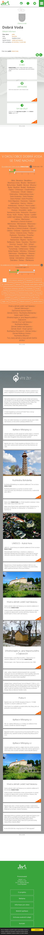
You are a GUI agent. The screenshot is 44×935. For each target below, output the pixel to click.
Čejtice (11, 189)
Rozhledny (29, 289)
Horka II (21, 205)
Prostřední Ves (16, 237)
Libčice (17, 219)
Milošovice (13, 226)
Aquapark (29, 280)
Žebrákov (13, 260)
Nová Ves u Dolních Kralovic (17, 228)
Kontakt (22, 923)
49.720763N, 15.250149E (19, 42)
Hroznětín (22, 210)
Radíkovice (28, 237)
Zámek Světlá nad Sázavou (21, 326)
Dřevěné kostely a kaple (26, 293)
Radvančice (14, 240)
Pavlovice (13, 235)
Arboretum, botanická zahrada (14, 289)
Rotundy (38, 293)
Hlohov (30, 203)
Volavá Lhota (14, 256)
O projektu (22, 892)
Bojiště (19, 185)
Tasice (16, 246)
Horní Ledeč (30, 205)
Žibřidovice (30, 260)
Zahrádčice (20, 258)
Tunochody (13, 249)
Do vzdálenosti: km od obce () (20, 265)
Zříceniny (12, 293)
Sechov (30, 240)
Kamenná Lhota (13, 212)
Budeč (23, 187)
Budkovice (31, 187)
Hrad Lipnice (27, 329)
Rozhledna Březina (21, 336)
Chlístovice (19, 189)
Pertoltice (21, 235)
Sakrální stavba (37, 301)
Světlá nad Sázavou (17, 40)
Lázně (15, 297)
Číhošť (23, 192)
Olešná (9, 230)
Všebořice (30, 256)
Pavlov (30, 233)
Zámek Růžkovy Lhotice (21, 333)
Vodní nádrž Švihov (21, 315)
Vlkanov (31, 253)
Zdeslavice (30, 258)
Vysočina (14, 36)
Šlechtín (33, 242)
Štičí (25, 244)
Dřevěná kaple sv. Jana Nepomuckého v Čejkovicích (22, 318)
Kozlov (20, 214)
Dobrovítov (14, 194)
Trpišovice (32, 246)
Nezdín (31, 226)
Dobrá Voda (12, 27)
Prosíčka (30, 235)
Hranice (14, 210)
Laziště (33, 214)
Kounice (33, 212)
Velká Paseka (13, 251)
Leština (26, 217)
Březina (33, 185)
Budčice (16, 187)
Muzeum (14, 301)
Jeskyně (8, 297)
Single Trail (5, 301)
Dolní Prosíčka (27, 199)
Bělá (13, 180)
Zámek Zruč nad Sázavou (22, 322)
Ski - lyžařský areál (7, 284)
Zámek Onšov (30, 331)
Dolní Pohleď (15, 199)
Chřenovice (15, 192)
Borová (26, 185)
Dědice (29, 192)
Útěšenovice (23, 249)
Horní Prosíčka (13, 208)
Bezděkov (28, 180)
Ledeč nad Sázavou (14, 217)
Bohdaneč (31, 183)
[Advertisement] (22, 139)
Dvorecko (24, 201)
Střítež (31, 244)
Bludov (23, 183)
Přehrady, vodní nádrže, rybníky (33, 284)
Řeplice (23, 240)
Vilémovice (13, 253)
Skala (18, 242)
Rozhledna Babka (21, 324)
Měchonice (12, 224)
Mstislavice (23, 226)
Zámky (5, 293)
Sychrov (10, 246)
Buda (10, 187)
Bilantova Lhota (13, 183)
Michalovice (21, 224)
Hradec (32, 208)
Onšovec (17, 230)
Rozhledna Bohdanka (27, 313)
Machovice (25, 219)
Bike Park (35, 297)
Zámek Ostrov (12, 313)
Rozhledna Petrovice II (15, 331)
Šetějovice (11, 242)
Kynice (26, 214)
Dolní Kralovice (15, 196)
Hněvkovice (12, 205)
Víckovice (31, 251)
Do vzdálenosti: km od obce (15, 167)
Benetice (19, 180)
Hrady (37, 289)
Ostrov (33, 230)
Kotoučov (24, 212)
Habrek (32, 201)
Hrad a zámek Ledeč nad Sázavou (21, 306)
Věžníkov (23, 251)
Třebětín (23, 246)
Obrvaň (33, 228)
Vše (5, 280)
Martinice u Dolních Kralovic (21, 221)
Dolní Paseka (28, 196)
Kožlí (15, 214)
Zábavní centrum (25, 301)
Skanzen (18, 284)
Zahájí (11, 258)
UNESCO (38, 280)
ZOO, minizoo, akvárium (16, 280)
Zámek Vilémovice (21, 308)
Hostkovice (24, 208)
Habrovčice (15, 203)
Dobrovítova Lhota (26, 194)
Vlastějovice (22, 253)
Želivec (21, 260)
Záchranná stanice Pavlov (21, 310)
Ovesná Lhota (21, 233)
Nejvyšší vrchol (24, 297)
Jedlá (13, 34)
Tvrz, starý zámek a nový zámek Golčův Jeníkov (22, 339)
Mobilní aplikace (22, 911)
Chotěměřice (29, 189)
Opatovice (26, 230)
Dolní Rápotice (13, 201)
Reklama (22, 898)
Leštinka (33, 217)
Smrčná (12, 244)
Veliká (32, 249)
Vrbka (22, 256)
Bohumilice (11, 185)
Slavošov (25, 242)
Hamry (23, 203)
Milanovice (31, 224)
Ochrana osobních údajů (22, 917)
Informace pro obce (22, 905)
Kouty (9, 214)
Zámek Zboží (16, 329)
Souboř (20, 244)
